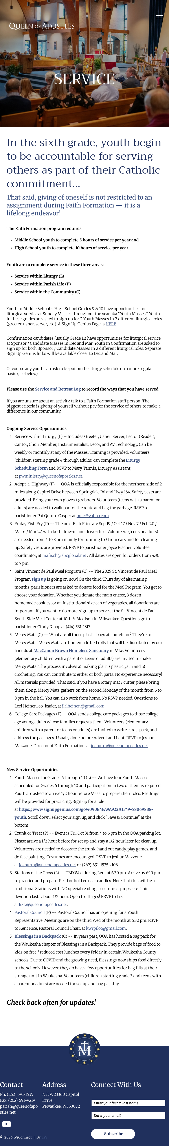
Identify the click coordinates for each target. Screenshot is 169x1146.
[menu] (159, 17)
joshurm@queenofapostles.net (119, 745)
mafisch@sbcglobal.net (64, 555)
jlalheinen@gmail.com (83, 706)
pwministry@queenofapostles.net (50, 476)
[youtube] (6, 1125)
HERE (111, 323)
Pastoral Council (30, 912)
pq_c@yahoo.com (93, 515)
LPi (44, 1137)
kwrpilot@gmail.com (106, 928)
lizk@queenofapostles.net (43, 904)
